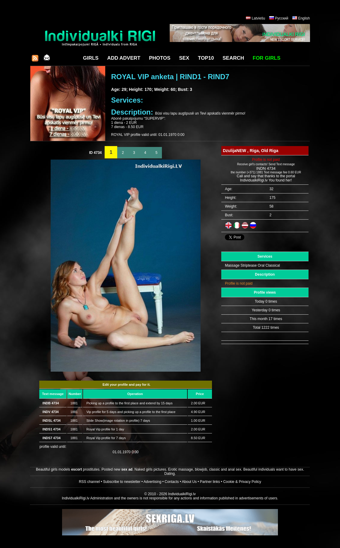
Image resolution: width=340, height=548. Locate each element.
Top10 (206, 58)
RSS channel (89, 482)
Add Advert (123, 58)
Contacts (172, 482)
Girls (91, 58)
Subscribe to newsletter (122, 482)
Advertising (152, 482)
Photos (159, 58)
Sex (184, 58)
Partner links (210, 482)
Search (233, 58)
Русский (281, 18)
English (304, 18)
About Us (189, 482)
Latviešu (258, 18)
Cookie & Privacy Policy (242, 482)
